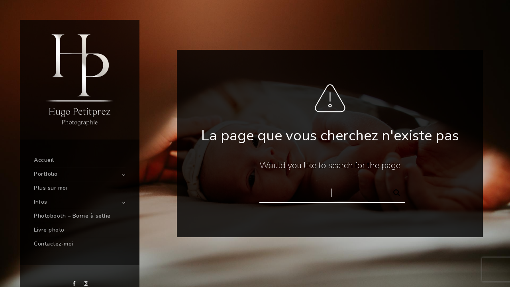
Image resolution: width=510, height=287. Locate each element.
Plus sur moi (50, 188)
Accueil (44, 160)
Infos (40, 202)
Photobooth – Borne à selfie (72, 216)
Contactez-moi (53, 244)
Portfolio (46, 174)
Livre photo (49, 230)
